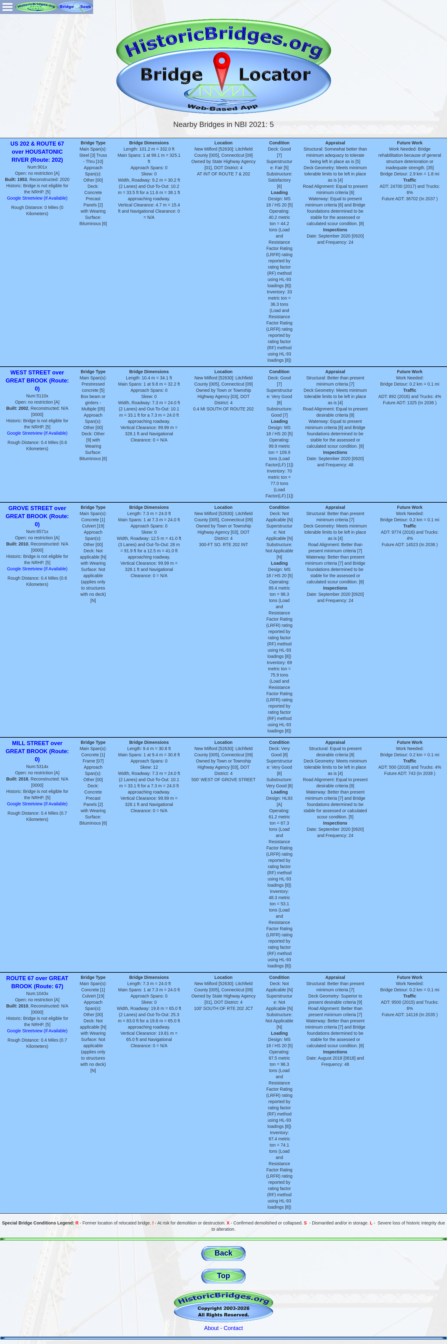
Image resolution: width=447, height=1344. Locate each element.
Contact (233, 1328)
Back (223, 1253)
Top (223, 1275)
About (211, 1328)
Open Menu (7, 7)
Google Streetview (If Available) (37, 198)
